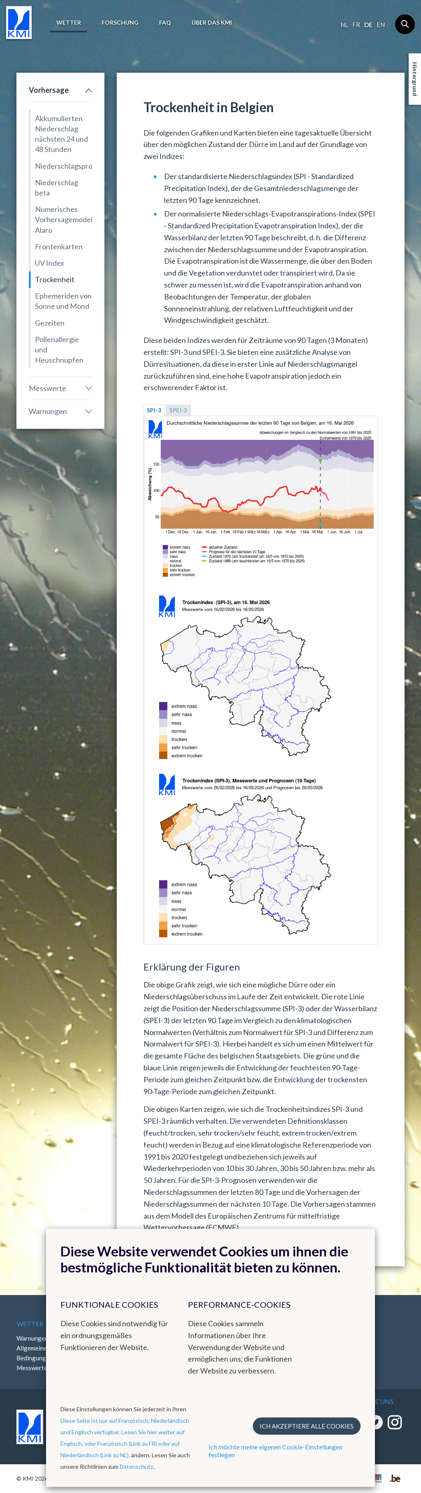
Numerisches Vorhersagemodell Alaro (63, 219)
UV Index (49, 262)
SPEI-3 (178, 410)
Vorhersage (49, 89)
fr (356, 24)
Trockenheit (54, 279)
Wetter (68, 22)
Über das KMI (212, 22)
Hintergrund (415, 79)
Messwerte (47, 388)
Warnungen (48, 411)
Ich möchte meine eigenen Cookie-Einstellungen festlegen (275, 1450)
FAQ (165, 22)
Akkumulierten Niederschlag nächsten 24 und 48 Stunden (61, 134)
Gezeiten (50, 322)
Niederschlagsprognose (63, 165)
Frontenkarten (59, 246)
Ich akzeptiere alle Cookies (307, 1426)
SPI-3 (154, 410)
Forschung (120, 22)
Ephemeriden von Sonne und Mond (63, 301)
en (381, 24)
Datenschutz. (137, 1466)
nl (344, 24)
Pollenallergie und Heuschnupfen (59, 349)
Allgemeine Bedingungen (34, 1353)
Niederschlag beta (56, 187)
